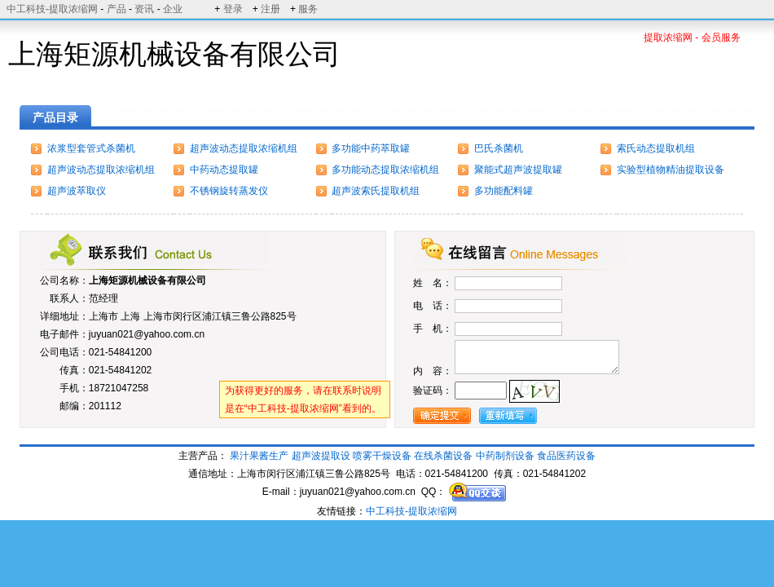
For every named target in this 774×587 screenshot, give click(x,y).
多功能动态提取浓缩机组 (385, 169)
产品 (116, 9)
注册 (270, 9)
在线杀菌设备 (443, 455)
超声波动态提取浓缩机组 (243, 148)
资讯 (144, 9)
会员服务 (721, 37)
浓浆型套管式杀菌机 (91, 148)
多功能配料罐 (503, 190)
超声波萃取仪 (76, 190)
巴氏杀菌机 (498, 148)
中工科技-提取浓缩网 (52, 9)
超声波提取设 (321, 455)
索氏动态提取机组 (656, 148)
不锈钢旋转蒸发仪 (229, 190)
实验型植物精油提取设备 (670, 169)
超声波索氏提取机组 (376, 190)
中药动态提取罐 (224, 169)
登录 (233, 9)
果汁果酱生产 (259, 455)
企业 (173, 9)
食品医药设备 (566, 455)
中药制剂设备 (505, 455)
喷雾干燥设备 (382, 455)
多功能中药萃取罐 (371, 148)
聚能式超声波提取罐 (518, 169)
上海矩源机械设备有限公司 (147, 280)
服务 (308, 9)
